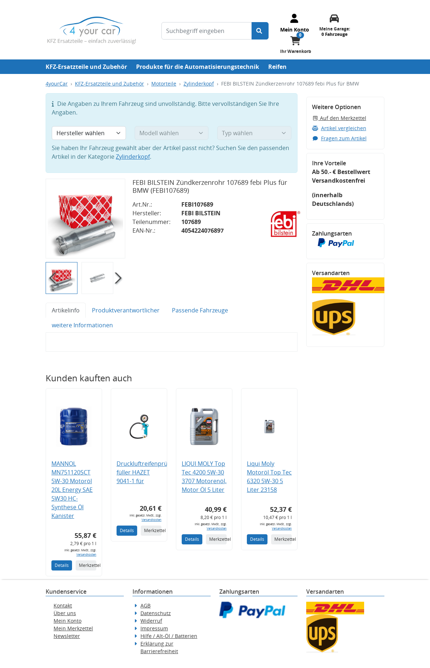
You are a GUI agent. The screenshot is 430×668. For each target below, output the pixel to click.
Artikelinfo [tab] (66, 310)
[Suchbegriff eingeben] (206, 31)
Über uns (65, 613)
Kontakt (63, 605)
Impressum (154, 628)
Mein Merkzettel (73, 628)
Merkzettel (87, 565)
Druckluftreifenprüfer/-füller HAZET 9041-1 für (148, 472)
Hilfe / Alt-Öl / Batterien (168, 635)
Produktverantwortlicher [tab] (126, 310)
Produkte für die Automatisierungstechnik (197, 67)
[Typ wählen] (254, 133)
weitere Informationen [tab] (82, 325)
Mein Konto (67, 620)
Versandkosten (86, 554)
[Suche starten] (260, 31)
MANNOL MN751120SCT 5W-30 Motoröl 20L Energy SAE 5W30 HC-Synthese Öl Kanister (72, 490)
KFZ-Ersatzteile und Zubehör (86, 67)
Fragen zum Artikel (339, 138)
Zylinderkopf (199, 83)
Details (62, 565)
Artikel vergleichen (339, 128)
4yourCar (57, 83)
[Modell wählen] (172, 133)
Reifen (277, 67)
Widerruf (151, 620)
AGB (145, 605)
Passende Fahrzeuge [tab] (200, 310)
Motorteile (163, 83)
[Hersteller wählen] (89, 133)
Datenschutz (155, 613)
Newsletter (67, 635)
